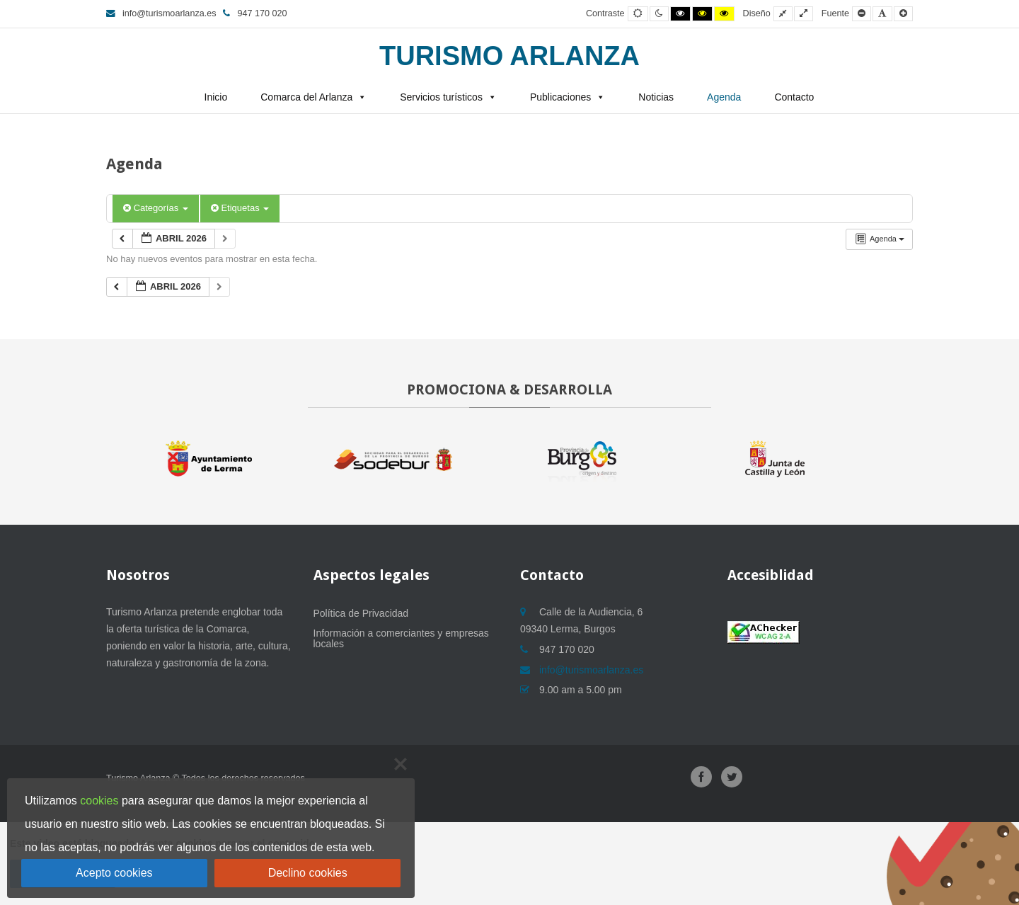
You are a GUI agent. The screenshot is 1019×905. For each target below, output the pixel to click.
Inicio (216, 97)
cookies (99, 801)
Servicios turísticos (441, 97)
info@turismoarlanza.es (161, 13)
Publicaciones (560, 97)
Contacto (794, 97)
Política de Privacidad (361, 613)
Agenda (724, 97)
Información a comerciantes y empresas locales (401, 638)
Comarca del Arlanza (306, 97)
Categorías (155, 208)
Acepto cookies (114, 873)
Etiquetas (240, 208)
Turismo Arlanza (509, 56)
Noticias (656, 97)
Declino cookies (307, 873)
